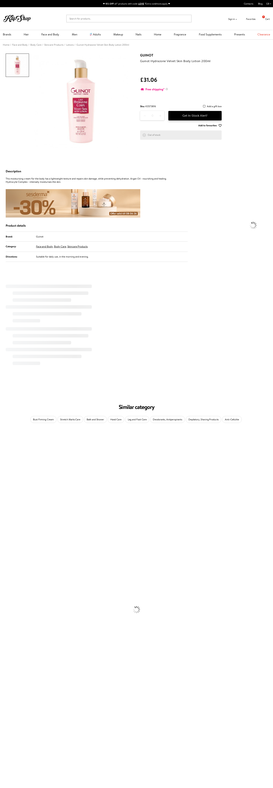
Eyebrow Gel (7, 651)
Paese (3, 503)
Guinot (146, 55)
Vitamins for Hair (9, 677)
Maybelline (6, 470)
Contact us (56, 719)
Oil (1, 595)
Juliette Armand (8, 437)
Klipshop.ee (101, 748)
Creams (4, 603)
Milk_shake (5, 440)
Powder (4, 658)
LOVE (141, 3)
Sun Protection (8, 640)
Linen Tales (5, 485)
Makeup (118, 34)
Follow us (144, 740)
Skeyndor (5, 518)
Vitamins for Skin (9, 688)
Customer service (60, 716)
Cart (264, 19)
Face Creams (7, 617)
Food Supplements (210, 34)
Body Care (60, 246)
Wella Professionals (10, 514)
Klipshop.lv (100, 741)
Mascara (4, 666)
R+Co (3, 555)
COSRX (4, 488)
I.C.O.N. (4, 466)
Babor (3, 444)
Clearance (263, 34)
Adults (97, 34)
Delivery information (61, 727)
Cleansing (5, 629)
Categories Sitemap (16, 738)
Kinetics (4, 540)
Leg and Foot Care (137, 419)
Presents (239, 34)
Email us (143, 726)
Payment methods (60, 723)
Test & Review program (107, 719)
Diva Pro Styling (8, 522)
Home (157, 34)
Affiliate (10, 734)
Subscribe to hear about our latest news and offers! (236, 719)
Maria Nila (5, 525)
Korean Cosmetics (9, 643)
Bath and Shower (95, 419)
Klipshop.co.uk (14, 716)
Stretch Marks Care (70, 419)
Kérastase (5, 451)
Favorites (248, 19)
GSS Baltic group (105, 737)
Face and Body (50, 34)
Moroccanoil (6, 507)
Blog (260, 3)
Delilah (3, 448)
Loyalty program (103, 727)
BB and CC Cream (9, 662)
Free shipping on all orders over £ (25, 706)
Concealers (6, 654)
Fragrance (180, 34)
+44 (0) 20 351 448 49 (151, 719)
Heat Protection (8, 610)
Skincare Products (77, 246)
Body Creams (7, 621)
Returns (54, 738)
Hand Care (116, 419)
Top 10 (98, 723)
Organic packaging (149, 706)
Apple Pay (11, 727)
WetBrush (5, 562)
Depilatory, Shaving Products (203, 419)
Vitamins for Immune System (15, 699)
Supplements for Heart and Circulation (20, 703)
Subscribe (218, 735)
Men (74, 34)
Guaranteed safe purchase (220, 706)
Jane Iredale (6, 462)
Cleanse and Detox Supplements (17, 691)
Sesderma (5, 455)
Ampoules (5, 599)
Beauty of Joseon (9, 474)
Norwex (4, 496)
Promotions (102, 716)
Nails (138, 34)
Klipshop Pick (102, 731)
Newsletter (215, 716)
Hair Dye (5, 614)
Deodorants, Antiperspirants (167, 419)
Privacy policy (13, 723)
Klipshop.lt (100, 745)
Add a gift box (214, 106)
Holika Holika (7, 551)
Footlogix (5, 544)
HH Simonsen (7, 499)
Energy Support (8, 684)
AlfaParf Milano (8, 558)
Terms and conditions (17, 719)
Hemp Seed (6, 459)
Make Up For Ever (9, 573)
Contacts (248, 3)
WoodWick (6, 481)
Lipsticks (4, 673)
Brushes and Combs (10, 607)
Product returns (81, 706)
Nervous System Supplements (16, 695)
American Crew (8, 577)
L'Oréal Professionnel (11, 511)
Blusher (4, 669)
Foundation (6, 647)
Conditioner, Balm (9, 592)
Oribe (3, 533)
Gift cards (55, 731)
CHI (2, 547)
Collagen (4, 680)
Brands (7, 34)
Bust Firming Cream (43, 419)
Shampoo (5, 588)
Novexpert (5, 581)
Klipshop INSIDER (15, 731)
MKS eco (4, 536)
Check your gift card (61, 734)
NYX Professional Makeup (13, 492)
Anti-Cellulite (232, 419)
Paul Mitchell (7, 570)
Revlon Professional (10, 529)
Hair (26, 34)
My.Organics (7, 477)
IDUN (3, 566)
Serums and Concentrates (13, 625)
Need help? (145, 716)
